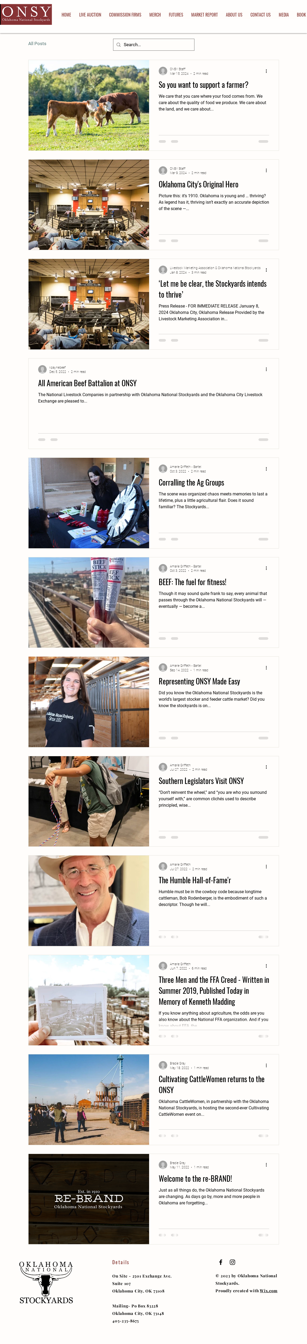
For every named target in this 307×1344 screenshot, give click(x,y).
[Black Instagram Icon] (232, 1262)
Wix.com (268, 1290)
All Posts (37, 43)
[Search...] (153, 44)
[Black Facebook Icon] (220, 1262)
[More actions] (268, 71)
